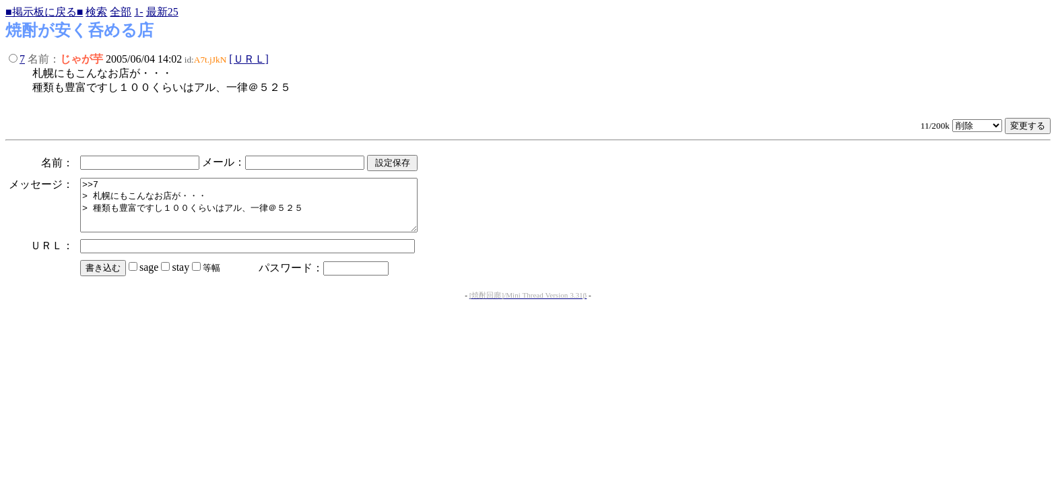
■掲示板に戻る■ (44, 12)
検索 (96, 12)
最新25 (162, 12)
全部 (120, 12)
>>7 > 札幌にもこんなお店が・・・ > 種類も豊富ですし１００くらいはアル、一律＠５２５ (269, 210)
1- (138, 12)
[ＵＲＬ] (249, 59)
